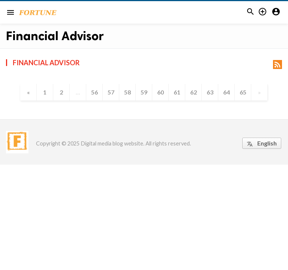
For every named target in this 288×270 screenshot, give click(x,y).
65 (243, 92)
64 (226, 92)
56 (94, 92)
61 (177, 92)
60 (160, 92)
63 (210, 92)
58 (127, 92)
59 (144, 92)
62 (193, 92)
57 (111, 92)
